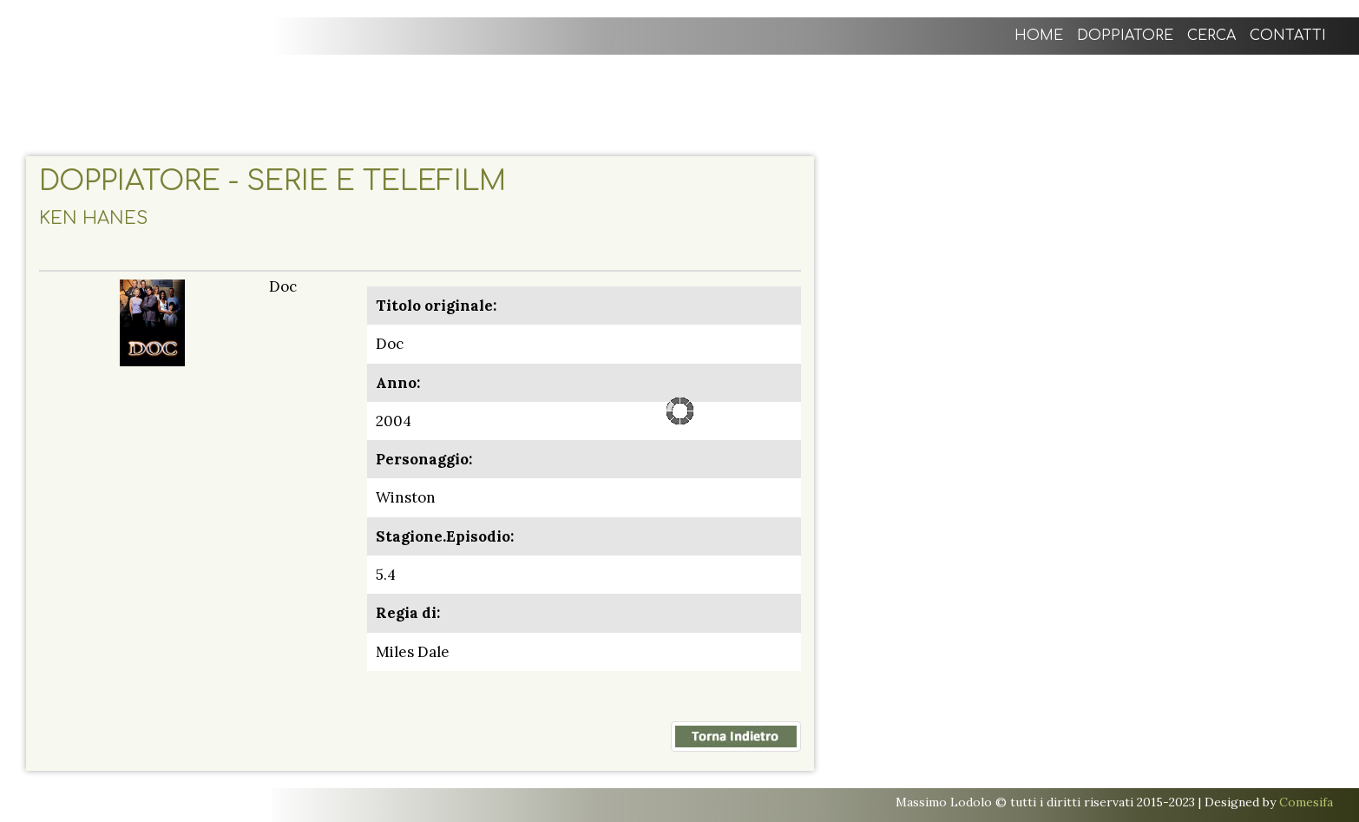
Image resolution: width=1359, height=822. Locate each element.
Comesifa (1306, 802)
